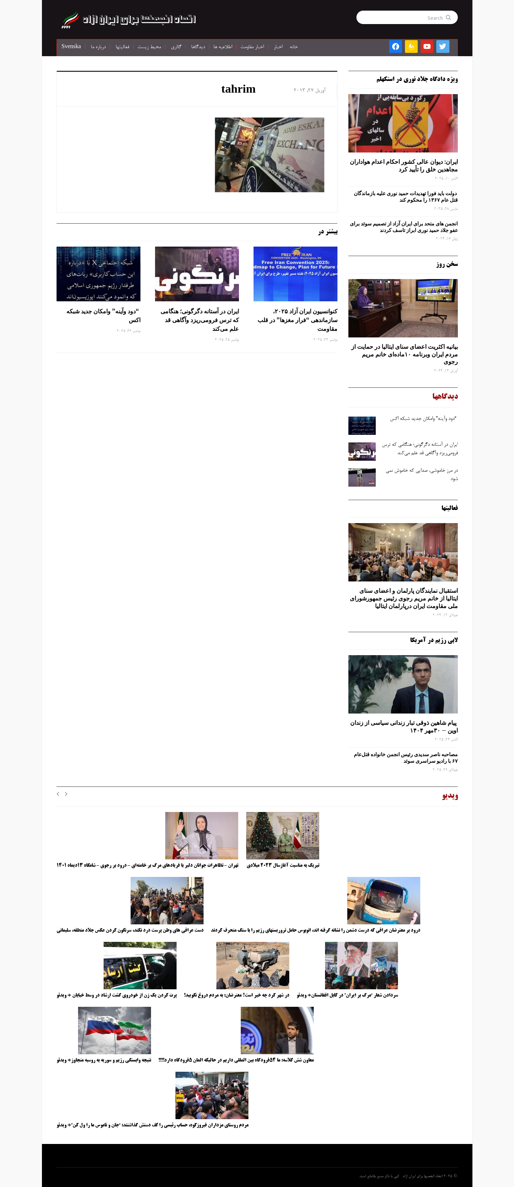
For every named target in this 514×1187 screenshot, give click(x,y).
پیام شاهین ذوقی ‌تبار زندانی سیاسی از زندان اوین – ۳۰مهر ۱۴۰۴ (404, 726)
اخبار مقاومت (252, 47)
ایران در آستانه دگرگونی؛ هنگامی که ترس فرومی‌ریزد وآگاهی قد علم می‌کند (200, 320)
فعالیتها (122, 47)
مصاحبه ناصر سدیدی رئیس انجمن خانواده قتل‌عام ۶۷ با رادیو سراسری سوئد (406, 757)
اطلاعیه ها (222, 47)
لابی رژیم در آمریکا (434, 640)
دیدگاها (198, 47)
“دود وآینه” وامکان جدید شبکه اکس (103, 316)
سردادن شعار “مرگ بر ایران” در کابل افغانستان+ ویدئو (347, 995)
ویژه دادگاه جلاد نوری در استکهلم (417, 79)
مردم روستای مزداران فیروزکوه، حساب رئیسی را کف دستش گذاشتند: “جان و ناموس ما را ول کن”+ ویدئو (152, 1125)
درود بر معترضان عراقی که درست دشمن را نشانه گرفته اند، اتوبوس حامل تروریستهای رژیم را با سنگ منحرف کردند (315, 930)
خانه (294, 47)
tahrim (238, 90)
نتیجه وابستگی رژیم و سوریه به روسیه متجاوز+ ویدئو (104, 1060)
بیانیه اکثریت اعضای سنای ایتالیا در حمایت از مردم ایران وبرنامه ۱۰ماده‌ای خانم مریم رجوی (404, 354)
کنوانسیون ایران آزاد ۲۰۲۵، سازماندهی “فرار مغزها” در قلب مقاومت (297, 320)
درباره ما (98, 47)
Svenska (71, 47)
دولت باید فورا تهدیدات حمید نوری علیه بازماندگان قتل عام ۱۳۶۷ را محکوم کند (406, 196)
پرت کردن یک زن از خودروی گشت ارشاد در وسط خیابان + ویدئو (117, 995)
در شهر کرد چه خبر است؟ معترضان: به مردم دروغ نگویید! (236, 995)
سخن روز (447, 264)
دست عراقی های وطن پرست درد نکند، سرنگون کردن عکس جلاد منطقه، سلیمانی (130, 930)
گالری (176, 47)
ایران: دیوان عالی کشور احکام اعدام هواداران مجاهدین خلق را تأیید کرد (404, 165)
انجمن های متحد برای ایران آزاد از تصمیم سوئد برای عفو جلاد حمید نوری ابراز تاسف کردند (404, 226)
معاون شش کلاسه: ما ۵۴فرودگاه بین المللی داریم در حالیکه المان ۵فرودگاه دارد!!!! (236, 1060)
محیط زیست (149, 47)
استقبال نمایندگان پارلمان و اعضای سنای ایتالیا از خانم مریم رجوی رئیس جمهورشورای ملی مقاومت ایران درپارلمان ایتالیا (404, 598)
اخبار (278, 47)
